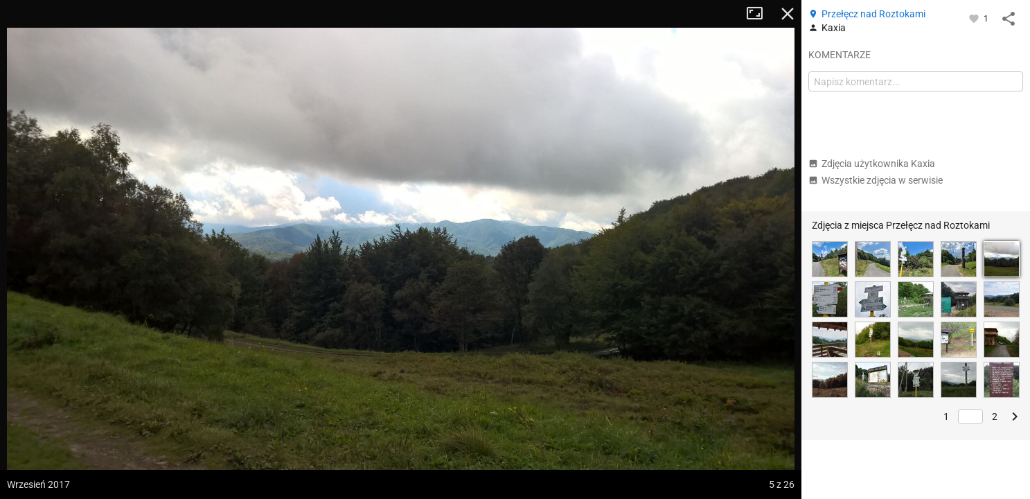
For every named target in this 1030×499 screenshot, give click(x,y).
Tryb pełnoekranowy (760, 14)
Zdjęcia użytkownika (871, 163)
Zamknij (787, 14)
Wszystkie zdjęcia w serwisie (875, 180)
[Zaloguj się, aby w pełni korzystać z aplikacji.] (975, 18)
